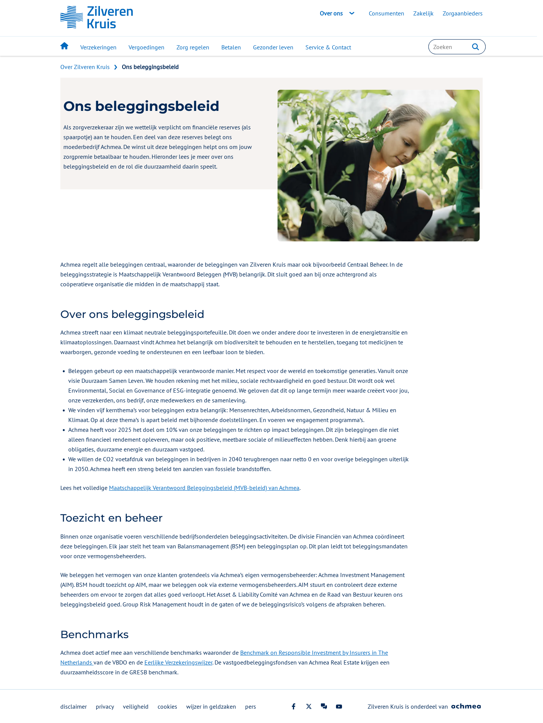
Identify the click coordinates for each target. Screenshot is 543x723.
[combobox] (457, 46)
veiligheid (136, 706)
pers (250, 706)
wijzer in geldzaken (211, 706)
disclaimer (73, 706)
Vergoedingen (146, 47)
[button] (475, 46)
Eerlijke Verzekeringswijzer (178, 662)
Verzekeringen (98, 47)
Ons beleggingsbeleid (150, 67)
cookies (167, 706)
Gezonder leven (273, 47)
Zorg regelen (192, 47)
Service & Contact (328, 47)
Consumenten (386, 13)
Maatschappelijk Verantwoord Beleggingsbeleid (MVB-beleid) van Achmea (204, 487)
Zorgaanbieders (463, 13)
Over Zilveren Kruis (85, 67)
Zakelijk (423, 13)
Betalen (231, 47)
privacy (105, 706)
